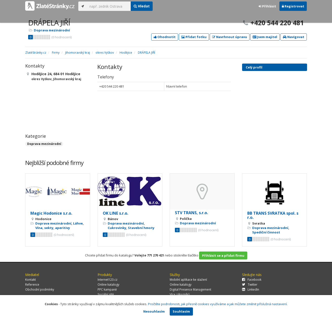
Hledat (142, 6)
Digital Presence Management (190, 289)
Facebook (251, 279)
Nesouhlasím (154, 311)
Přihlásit (267, 6)
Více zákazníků (180, 294)
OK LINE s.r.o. (115, 213)
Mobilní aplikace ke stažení (188, 279)
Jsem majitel (265, 37)
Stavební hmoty (141, 228)
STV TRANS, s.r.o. (191, 212)
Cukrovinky (117, 228)
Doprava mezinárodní (52, 30)
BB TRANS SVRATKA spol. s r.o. (272, 215)
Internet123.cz (107, 279)
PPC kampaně (107, 289)
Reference (32, 284)
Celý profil (254, 67)
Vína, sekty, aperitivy (52, 228)
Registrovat (293, 6)
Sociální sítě (106, 294)
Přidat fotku (194, 37)
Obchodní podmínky (39, 289)
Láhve (78, 223)
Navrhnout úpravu (229, 37)
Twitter (249, 284)
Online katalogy (108, 284)
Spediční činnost (266, 232)
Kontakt (30, 279)
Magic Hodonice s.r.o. (51, 213)
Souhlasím (181, 311)
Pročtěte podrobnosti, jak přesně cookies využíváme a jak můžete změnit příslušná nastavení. (218, 304)
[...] (109, 6)
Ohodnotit (165, 37)
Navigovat (293, 37)
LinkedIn (250, 289)
